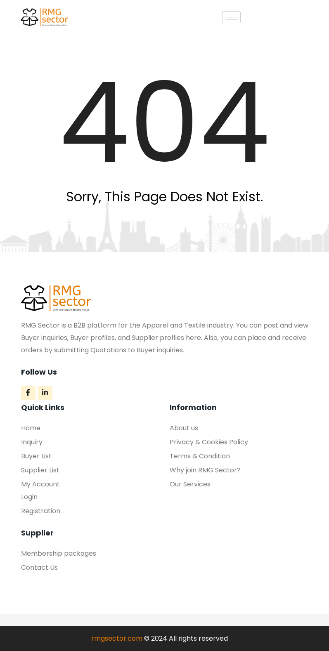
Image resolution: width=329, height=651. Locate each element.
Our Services (190, 484)
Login (29, 497)
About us (184, 428)
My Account (40, 484)
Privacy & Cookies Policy (209, 442)
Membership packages (58, 553)
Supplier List (40, 470)
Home (30, 428)
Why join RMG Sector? (205, 470)
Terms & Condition (200, 456)
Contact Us (39, 567)
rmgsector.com (116, 638)
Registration (40, 511)
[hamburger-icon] (231, 17)
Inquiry (32, 442)
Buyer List (36, 456)
